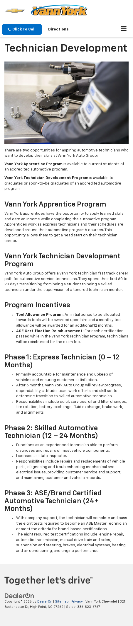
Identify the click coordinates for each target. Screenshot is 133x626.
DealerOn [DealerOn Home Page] (44, 601)
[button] (22, 29)
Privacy (77, 601)
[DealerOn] (19, 596)
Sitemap (62, 601)
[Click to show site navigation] (124, 29)
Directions (58, 29)
